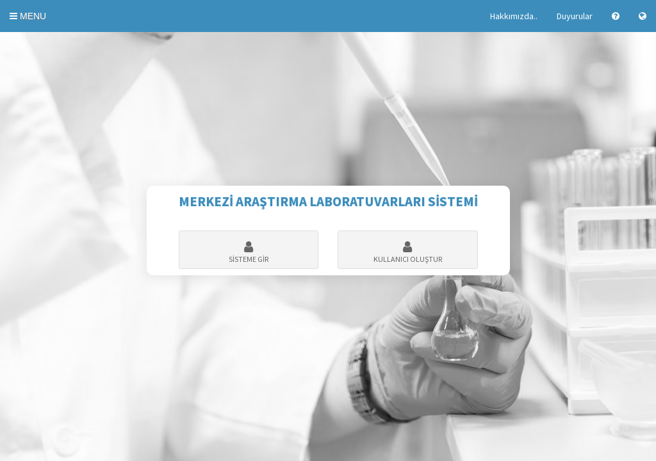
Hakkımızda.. (513, 16)
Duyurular (575, 16)
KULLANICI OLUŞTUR (407, 252)
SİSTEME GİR (249, 252)
